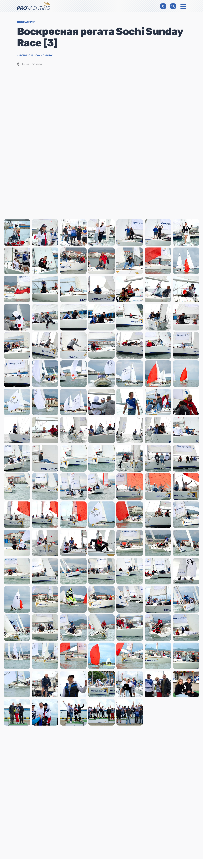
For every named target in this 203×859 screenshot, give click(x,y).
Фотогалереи (26, 22)
